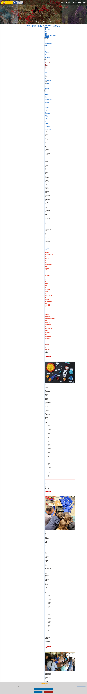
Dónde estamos (6, 34)
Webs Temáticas (6, 66)
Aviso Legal (20, 676)
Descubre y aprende (8, 63)
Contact (75, 2)
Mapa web (49, 676)
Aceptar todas (38, 691)
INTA (28, 28)
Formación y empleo (7, 47)
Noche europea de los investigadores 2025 (51, 28)
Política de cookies (81, 686)
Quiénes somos (6, 32)
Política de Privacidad (27, 676)
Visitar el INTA (6, 60)
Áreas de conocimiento (8, 42)
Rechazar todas (48, 691)
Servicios (5, 44)
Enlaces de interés (7, 68)
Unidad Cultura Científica (36, 28)
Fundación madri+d (29, 68)
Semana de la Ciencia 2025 (9, 54)
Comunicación (6, 37)
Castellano (68, 2)
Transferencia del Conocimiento (9, 49)
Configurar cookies (43, 689)
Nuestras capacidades (7, 39)
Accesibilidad (43, 676)
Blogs (4, 71)
